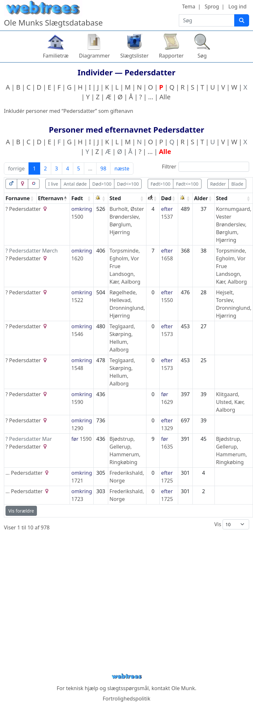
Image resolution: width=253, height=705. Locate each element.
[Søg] (241, 20)
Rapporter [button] (171, 55)
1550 (167, 300)
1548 (77, 368)
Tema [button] (188, 6)
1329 (167, 428)
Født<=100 (187, 184)
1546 (77, 334)
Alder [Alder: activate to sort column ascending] (201, 198)
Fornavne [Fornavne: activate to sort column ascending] (18, 198)
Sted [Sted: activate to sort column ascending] (115, 198)
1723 (77, 499)
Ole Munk (183, 688)
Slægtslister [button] (134, 55)
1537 (167, 216)
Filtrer (205, 167)
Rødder (218, 184)
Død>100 (101, 184)
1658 (167, 258)
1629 (167, 402)
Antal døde (74, 184)
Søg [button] (202, 55)
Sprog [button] (212, 6)
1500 (77, 216)
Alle (164, 96)
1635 (167, 446)
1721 (77, 480)
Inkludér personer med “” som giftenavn (68, 110)
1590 (77, 402)
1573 (167, 334)
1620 (77, 258)
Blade (237, 184)
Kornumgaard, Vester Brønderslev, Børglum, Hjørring (233, 224)
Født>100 (160, 184)
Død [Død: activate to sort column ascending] (166, 198)
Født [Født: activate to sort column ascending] (77, 198)
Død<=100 (128, 184)
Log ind (237, 6)
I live (53, 184)
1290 (77, 428)
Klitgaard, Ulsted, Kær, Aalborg (230, 402)
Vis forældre (21, 511)
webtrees (126, 676)
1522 (77, 300)
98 (103, 168)
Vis (231, 524)
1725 (167, 480)
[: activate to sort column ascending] (101, 198)
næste (121, 168)
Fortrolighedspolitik (126, 698)
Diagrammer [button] (94, 55)
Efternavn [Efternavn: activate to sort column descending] (50, 198)
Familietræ (56, 55)
